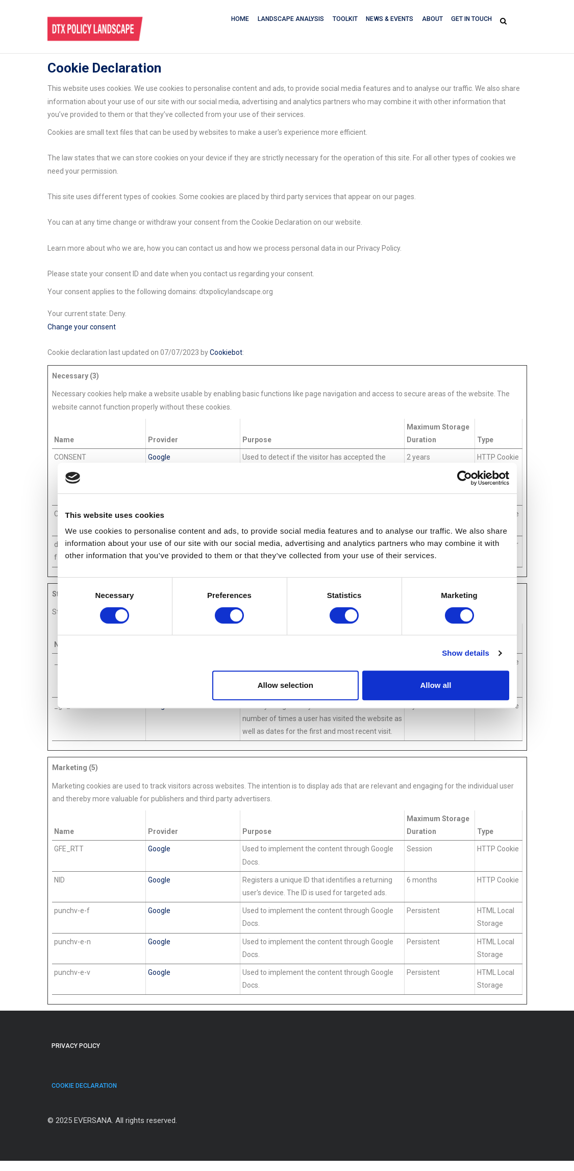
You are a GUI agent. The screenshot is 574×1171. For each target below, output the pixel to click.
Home (232, 21)
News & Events (386, 21)
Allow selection (285, 685)
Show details (465, 653)
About (430, 21)
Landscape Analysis (285, 21)
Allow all (436, 685)
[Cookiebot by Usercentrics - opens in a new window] (464, 478)
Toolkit (341, 21)
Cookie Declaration (85, 1093)
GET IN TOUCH (471, 21)
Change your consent (81, 327)
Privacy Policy (77, 1048)
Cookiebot (226, 352)
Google (159, 457)
